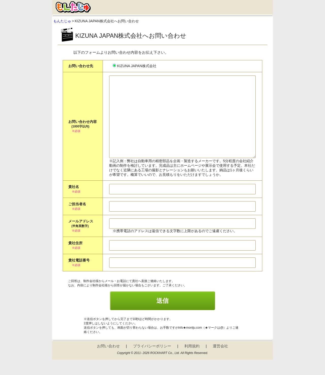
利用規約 (192, 361)
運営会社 (220, 361)
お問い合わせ (108, 361)
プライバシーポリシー (152, 361)
